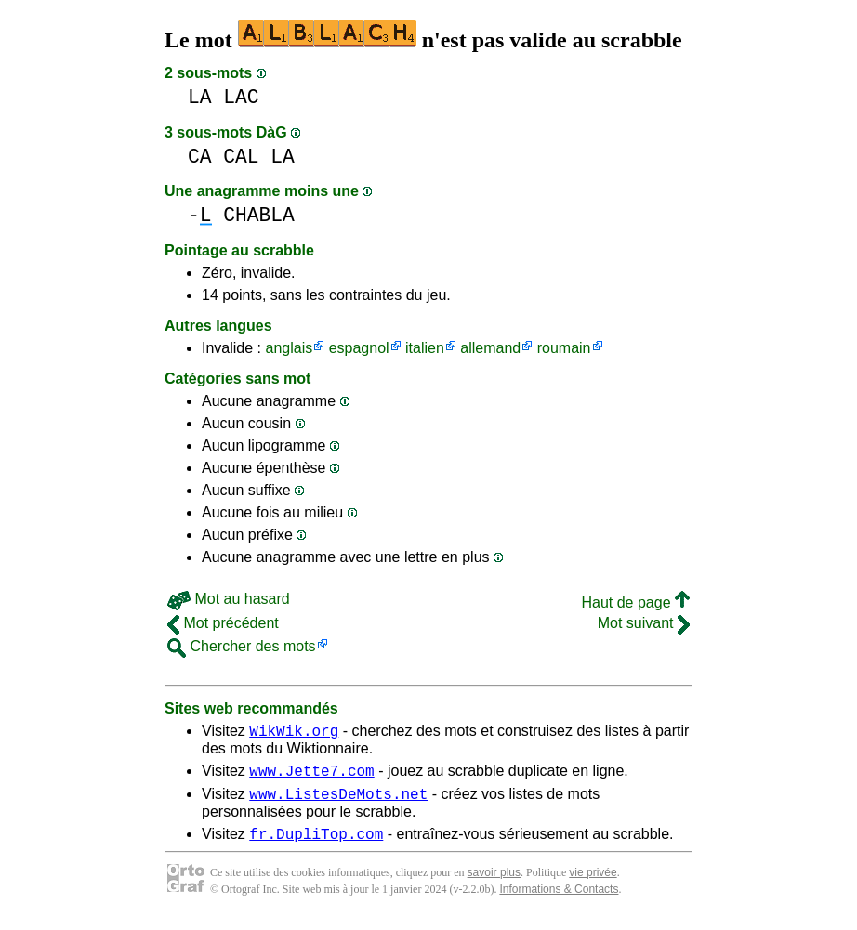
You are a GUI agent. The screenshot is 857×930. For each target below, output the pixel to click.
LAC (240, 97)
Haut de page (635, 602)
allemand (490, 348)
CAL (240, 156)
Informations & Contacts (558, 900)
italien (424, 348)
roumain (564, 348)
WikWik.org (293, 733)
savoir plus (494, 883)
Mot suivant (644, 623)
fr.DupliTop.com (316, 844)
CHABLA (259, 215)
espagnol (359, 348)
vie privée (592, 883)
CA (200, 156)
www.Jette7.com (311, 776)
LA (200, 97)
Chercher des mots (241, 646)
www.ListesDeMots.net (338, 802)
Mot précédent (223, 623)
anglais (288, 348)
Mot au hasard (228, 599)
